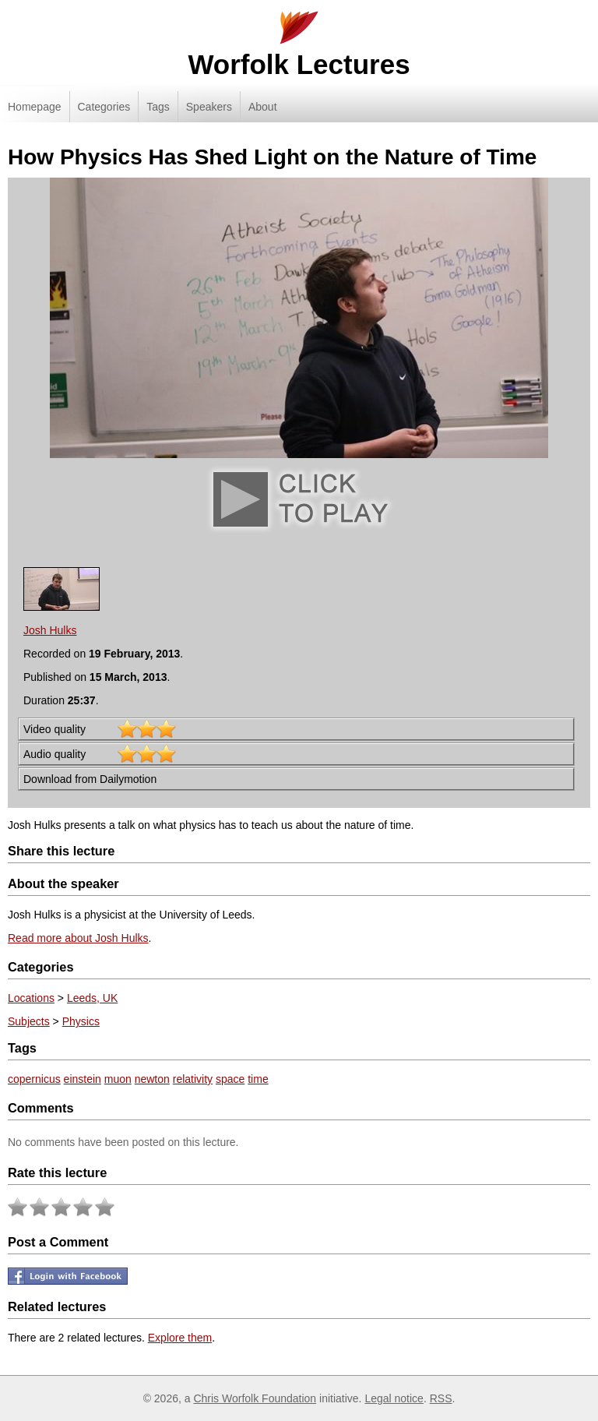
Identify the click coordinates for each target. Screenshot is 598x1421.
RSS (441, 1398)
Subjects (29, 1021)
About (262, 106)
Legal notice (394, 1398)
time (258, 1079)
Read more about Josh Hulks (78, 938)
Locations (31, 998)
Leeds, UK (92, 998)
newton (152, 1079)
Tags (158, 106)
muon (118, 1079)
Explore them (180, 1337)
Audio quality (54, 754)
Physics (81, 1021)
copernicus (34, 1079)
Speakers (209, 106)
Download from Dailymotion (90, 779)
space (230, 1079)
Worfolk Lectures (299, 64)
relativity (193, 1079)
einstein (82, 1079)
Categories (104, 106)
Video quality (54, 729)
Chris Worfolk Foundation (254, 1398)
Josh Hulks (49, 630)
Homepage (35, 106)
